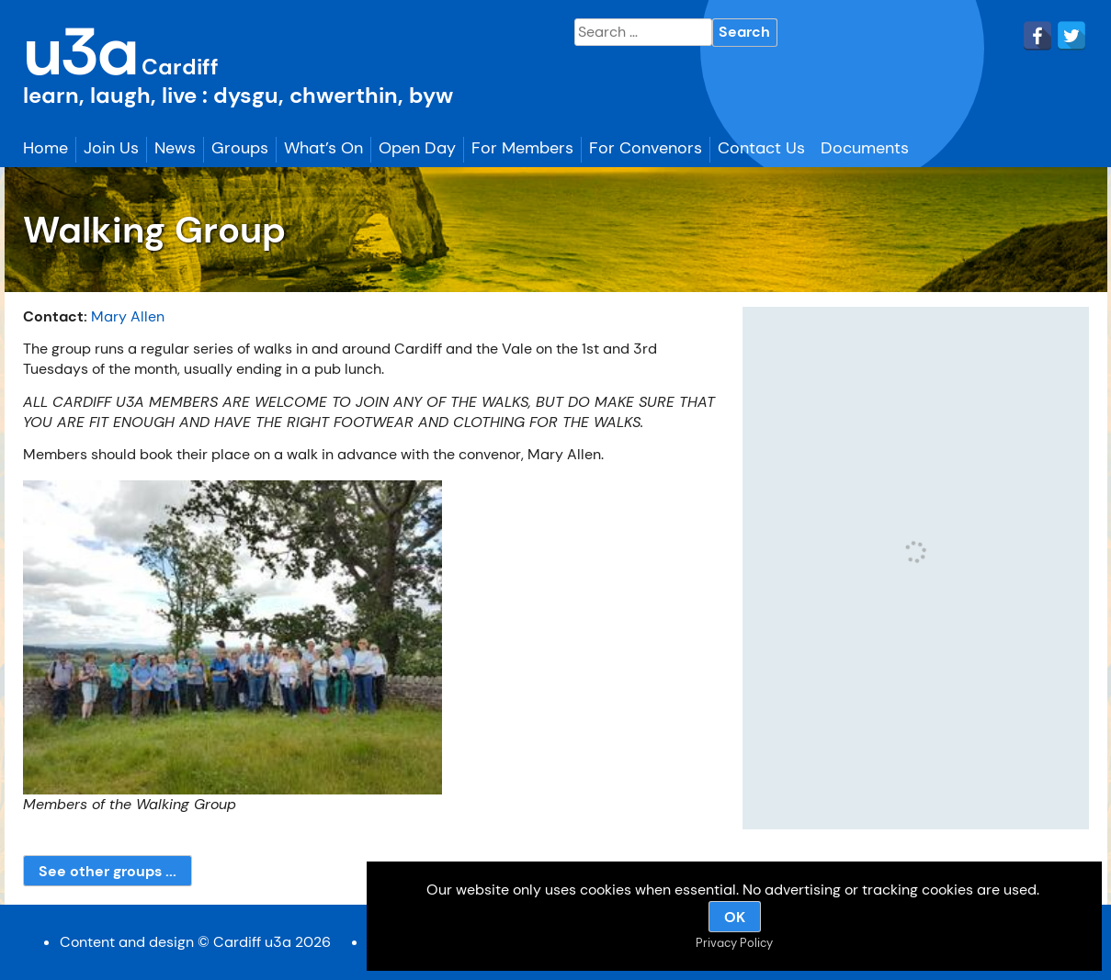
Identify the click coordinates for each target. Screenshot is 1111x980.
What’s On (323, 148)
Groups (239, 148)
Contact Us (761, 148)
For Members (522, 148)
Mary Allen (127, 316)
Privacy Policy (734, 943)
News (175, 148)
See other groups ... (107, 871)
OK (734, 917)
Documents (865, 148)
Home (45, 148)
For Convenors (645, 148)
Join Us (111, 148)
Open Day (417, 148)
